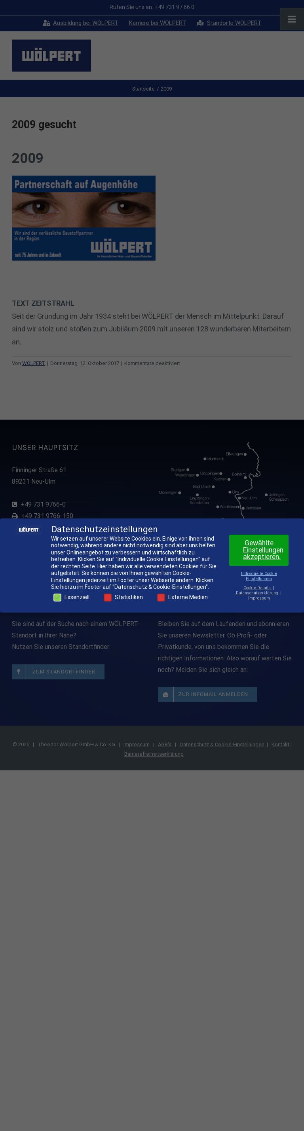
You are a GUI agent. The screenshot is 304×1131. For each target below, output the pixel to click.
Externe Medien (182, 597)
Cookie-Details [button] (257, 587)
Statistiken (123, 597)
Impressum (259, 598)
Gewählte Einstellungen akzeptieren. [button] (263, 550)
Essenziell (71, 597)
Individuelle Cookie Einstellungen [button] (259, 576)
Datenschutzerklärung (257, 593)
